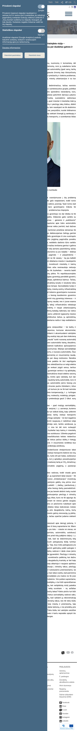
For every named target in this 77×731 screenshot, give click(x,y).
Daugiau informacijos (11, 48)
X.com (64, 710)
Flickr (64, 706)
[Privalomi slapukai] (41, 7)
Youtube (65, 714)
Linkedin (65, 721)
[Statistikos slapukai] (41, 31)
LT (67, 2)
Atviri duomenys (65, 685)
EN (70, 2)
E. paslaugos (64, 676)
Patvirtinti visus (35, 55)
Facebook (65, 702)
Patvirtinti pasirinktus (12, 55)
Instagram (66, 717)
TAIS (50, 2)
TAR (56, 2)
